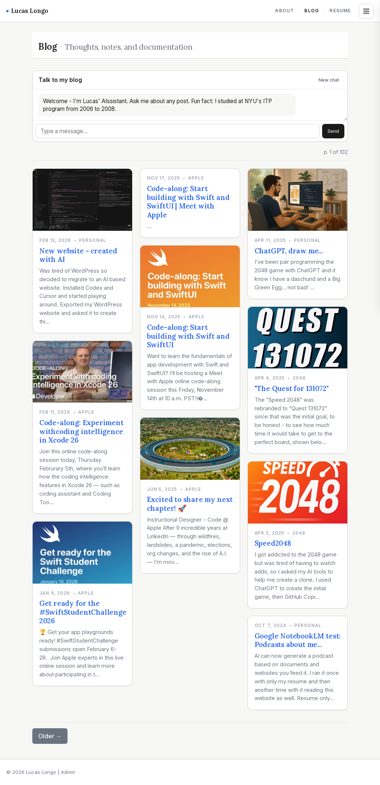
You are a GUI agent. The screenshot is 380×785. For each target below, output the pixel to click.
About (284, 10)
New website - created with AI (78, 255)
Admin (68, 772)
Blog (311, 10)
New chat (328, 80)
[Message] (178, 131)
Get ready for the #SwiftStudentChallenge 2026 (83, 612)
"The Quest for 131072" (292, 388)
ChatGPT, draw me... (289, 250)
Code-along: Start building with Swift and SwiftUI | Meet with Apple (188, 201)
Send (333, 131)
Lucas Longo (27, 10)
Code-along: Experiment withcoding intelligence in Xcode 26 (81, 431)
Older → (50, 736)
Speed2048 (273, 543)
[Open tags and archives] (366, 11)
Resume (340, 10)
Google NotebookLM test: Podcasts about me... (298, 640)
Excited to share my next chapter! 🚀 (190, 504)
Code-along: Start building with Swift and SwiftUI (188, 336)
